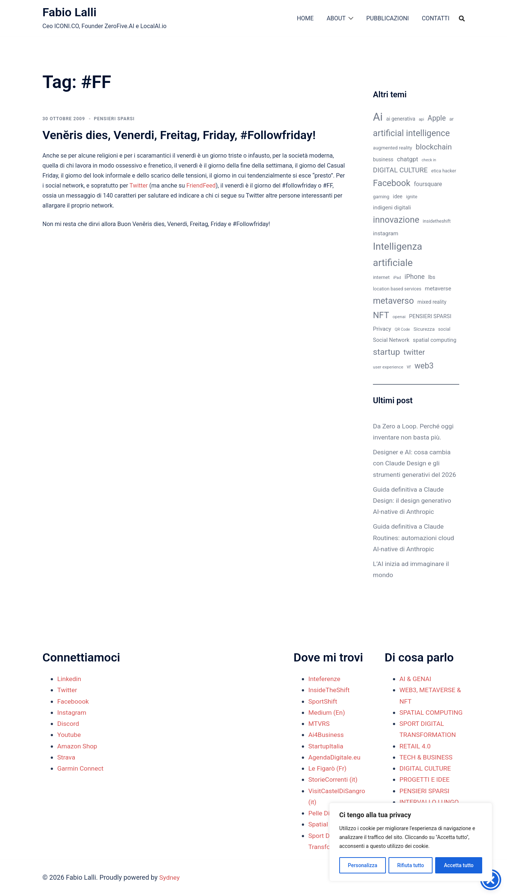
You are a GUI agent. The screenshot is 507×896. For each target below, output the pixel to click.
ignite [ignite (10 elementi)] (411, 196)
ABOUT (336, 18)
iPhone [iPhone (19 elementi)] (414, 276)
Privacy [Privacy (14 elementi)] (382, 329)
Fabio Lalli (70, 12)
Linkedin (69, 679)
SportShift (323, 701)
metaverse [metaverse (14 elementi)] (438, 288)
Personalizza (362, 865)
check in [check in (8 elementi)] (429, 160)
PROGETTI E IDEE (425, 791)
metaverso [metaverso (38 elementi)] (393, 301)
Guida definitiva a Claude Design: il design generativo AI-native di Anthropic (413, 511)
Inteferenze (325, 679)
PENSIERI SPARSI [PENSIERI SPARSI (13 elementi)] (430, 316)
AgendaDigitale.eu (335, 757)
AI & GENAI (416, 679)
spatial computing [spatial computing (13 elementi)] (434, 340)
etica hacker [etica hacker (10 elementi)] (443, 171)
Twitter (139, 185)
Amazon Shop (78, 746)
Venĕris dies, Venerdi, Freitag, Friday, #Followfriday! (179, 135)
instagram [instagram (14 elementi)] (385, 233)
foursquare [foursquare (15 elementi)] (428, 184)
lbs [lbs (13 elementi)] (431, 277)
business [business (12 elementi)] (383, 159)
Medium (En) (327, 712)
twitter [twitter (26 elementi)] (414, 352)
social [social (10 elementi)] (444, 329)
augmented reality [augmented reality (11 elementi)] (392, 148)
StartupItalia (326, 746)
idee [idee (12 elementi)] (398, 196)
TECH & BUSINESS (427, 768)
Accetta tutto (459, 865)
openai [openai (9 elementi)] (399, 316)
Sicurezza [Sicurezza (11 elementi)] (423, 329)
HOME (305, 18)
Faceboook (73, 701)
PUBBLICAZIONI (387, 18)
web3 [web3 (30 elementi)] (424, 365)
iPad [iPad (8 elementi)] (397, 277)
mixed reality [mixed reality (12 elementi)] (431, 302)
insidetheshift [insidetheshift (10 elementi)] (437, 221)
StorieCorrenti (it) (334, 779)
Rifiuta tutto (410, 865)
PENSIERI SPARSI (114, 118)
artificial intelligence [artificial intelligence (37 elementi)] (411, 133)
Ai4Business (326, 734)
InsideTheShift (329, 690)
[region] (410, 842)
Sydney (169, 877)
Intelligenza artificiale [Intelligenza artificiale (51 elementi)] (397, 254)
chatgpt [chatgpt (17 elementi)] (407, 159)
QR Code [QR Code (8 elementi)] (402, 329)
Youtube (69, 734)
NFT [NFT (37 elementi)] (381, 315)
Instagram (72, 712)
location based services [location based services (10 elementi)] (397, 289)
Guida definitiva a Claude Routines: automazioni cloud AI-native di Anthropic (415, 549)
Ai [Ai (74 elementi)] (378, 117)
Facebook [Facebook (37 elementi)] (391, 183)
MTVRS (319, 723)
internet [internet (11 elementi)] (381, 277)
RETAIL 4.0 (416, 757)
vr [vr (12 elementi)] (409, 367)
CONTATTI (436, 18)
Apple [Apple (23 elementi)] (437, 118)
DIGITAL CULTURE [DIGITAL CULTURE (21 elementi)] (400, 170)
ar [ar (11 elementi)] (451, 119)
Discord (68, 723)
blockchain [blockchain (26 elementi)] (434, 146)
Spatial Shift (326, 824)
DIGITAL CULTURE (426, 779)
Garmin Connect (81, 768)
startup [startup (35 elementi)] (386, 352)
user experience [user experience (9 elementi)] (388, 367)
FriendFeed (201, 185)
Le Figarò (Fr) (328, 768)
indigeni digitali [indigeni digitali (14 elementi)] (392, 207)
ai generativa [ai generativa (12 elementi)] (401, 119)
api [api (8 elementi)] (421, 119)
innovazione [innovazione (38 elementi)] (396, 220)
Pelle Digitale (327, 813)
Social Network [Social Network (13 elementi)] (391, 340)
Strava (66, 757)
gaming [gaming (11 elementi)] (381, 196)
